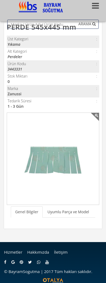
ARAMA (87, 23)
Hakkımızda (38, 252)
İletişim (60, 252)
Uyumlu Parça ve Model (68, 211)
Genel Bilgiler (26, 211)
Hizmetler (13, 252)
